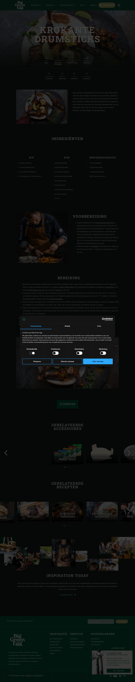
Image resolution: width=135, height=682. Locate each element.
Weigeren (37, 361)
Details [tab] (67, 326)
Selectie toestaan (67, 361)
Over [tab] (99, 326)
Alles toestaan (98, 361)
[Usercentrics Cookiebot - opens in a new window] (103, 319)
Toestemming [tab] (35, 326)
